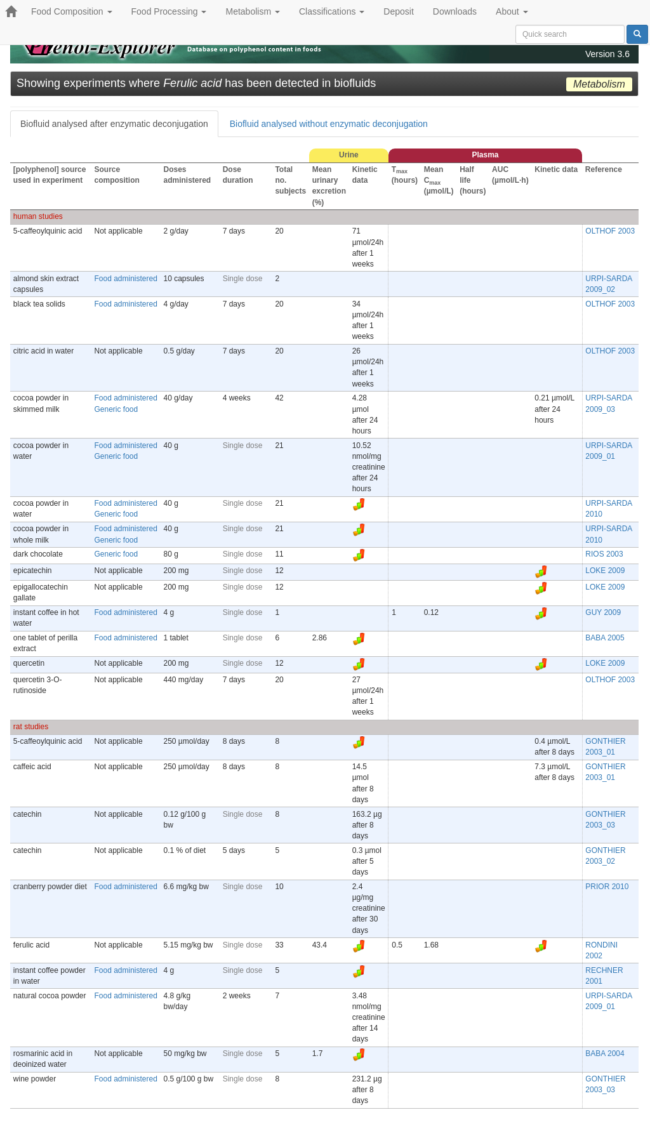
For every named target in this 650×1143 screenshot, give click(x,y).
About (511, 11)
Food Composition (71, 11)
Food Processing (169, 11)
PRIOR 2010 (606, 886)
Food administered (126, 278)
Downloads (455, 11)
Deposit (398, 11)
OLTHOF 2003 (610, 231)
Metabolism (252, 11)
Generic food (116, 409)
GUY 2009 (603, 612)
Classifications (331, 11)
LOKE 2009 (605, 570)
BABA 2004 (604, 1053)
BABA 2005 (604, 637)
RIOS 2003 (604, 554)
